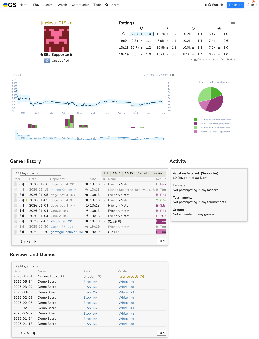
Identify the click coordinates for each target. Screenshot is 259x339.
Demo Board (47, 281)
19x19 (129, 173)
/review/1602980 (51, 276)
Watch (62, 5)
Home (15, 4)
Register (235, 5)
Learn (48, 5)
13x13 (117, 173)
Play (36, 5)
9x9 (106, 173)
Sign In (252, 5)
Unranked (157, 173)
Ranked (142, 173)
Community (80, 5)
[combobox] (40, 173)
